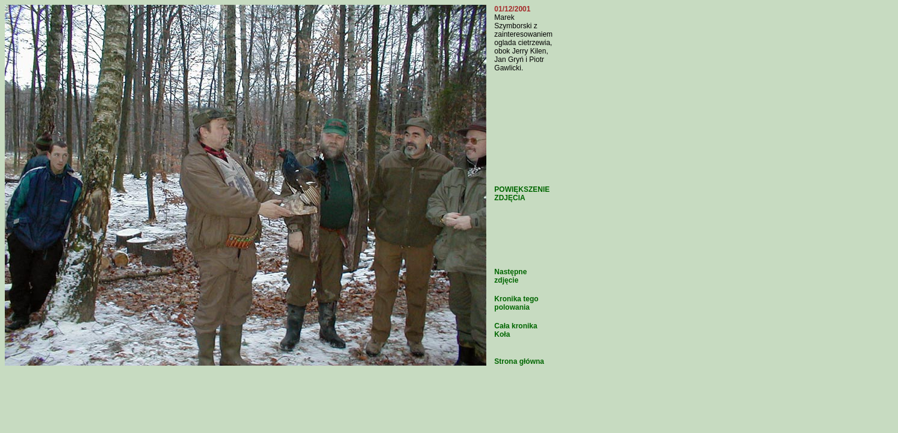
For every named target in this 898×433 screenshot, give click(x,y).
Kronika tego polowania (516, 303)
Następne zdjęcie (510, 276)
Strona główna (519, 361)
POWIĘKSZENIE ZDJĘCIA (522, 193)
